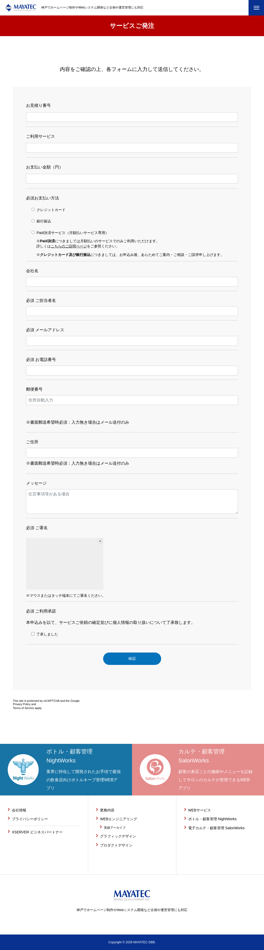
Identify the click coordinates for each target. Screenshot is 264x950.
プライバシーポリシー (30, 819)
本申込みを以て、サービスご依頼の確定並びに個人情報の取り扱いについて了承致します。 (132, 624)
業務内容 (107, 810)
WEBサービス (199, 810)
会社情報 (19, 810)
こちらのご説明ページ (69, 246)
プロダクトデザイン (116, 845)
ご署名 (41, 528)
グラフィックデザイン (118, 836)
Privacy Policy (21, 704)
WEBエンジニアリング (118, 819)
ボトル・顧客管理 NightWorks (212, 819)
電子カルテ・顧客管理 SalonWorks (216, 828)
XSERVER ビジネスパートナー (37, 832)
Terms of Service (23, 708)
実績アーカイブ (115, 828)
